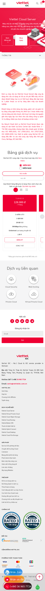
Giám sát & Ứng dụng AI (9, 464)
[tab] (15, 190)
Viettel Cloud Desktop (8, 432)
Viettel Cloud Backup (8, 420)
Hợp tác (4, 394)
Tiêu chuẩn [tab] (23, 173)
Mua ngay (21, 39)
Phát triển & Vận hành (9, 458)
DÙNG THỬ (20, 246)
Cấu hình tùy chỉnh (29, 186)
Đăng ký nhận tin (22, 328)
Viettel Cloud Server (8, 411)
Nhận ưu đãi (17, 579)
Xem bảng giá (7, 40)
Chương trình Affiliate (9, 397)
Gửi (22, 340)
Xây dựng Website (7, 470)
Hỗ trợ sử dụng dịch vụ (9, 481)
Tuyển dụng (5, 400)
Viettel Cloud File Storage (10, 435)
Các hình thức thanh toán (10, 493)
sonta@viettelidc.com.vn (17, 384)
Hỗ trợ (28, 580)
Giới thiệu (5, 391)
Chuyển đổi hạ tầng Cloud (10, 449)
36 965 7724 (21, 379)
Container (5, 452)
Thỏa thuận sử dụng (8, 487)
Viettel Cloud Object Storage (11, 417)
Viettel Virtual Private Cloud (11, 414)
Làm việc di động (7, 467)
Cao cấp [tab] (23, 178)
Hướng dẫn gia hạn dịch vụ (10, 496)
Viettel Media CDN (7, 423)
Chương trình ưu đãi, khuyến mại (12, 499)
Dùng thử (35, 39)
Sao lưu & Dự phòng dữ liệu (10, 446)
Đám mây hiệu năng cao (9, 461)
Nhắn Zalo (16, 572)
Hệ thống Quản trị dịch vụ (10, 484)
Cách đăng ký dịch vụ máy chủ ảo (12, 490)
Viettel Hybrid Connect (9, 429)
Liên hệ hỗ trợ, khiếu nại (9, 502)
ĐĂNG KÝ (20, 240)
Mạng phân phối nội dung (10, 455)
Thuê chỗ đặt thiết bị (8, 426)
